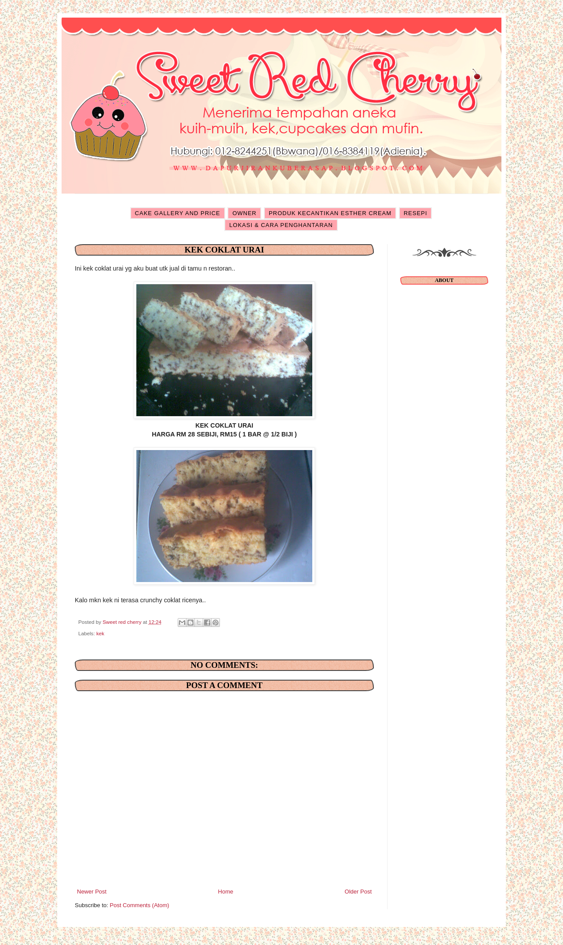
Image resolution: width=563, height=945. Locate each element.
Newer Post (91, 891)
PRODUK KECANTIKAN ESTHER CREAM (330, 213)
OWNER (244, 213)
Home (226, 891)
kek (100, 633)
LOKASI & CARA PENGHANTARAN (281, 225)
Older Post (358, 891)
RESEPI (416, 213)
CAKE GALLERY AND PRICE (177, 213)
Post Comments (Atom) (139, 905)
